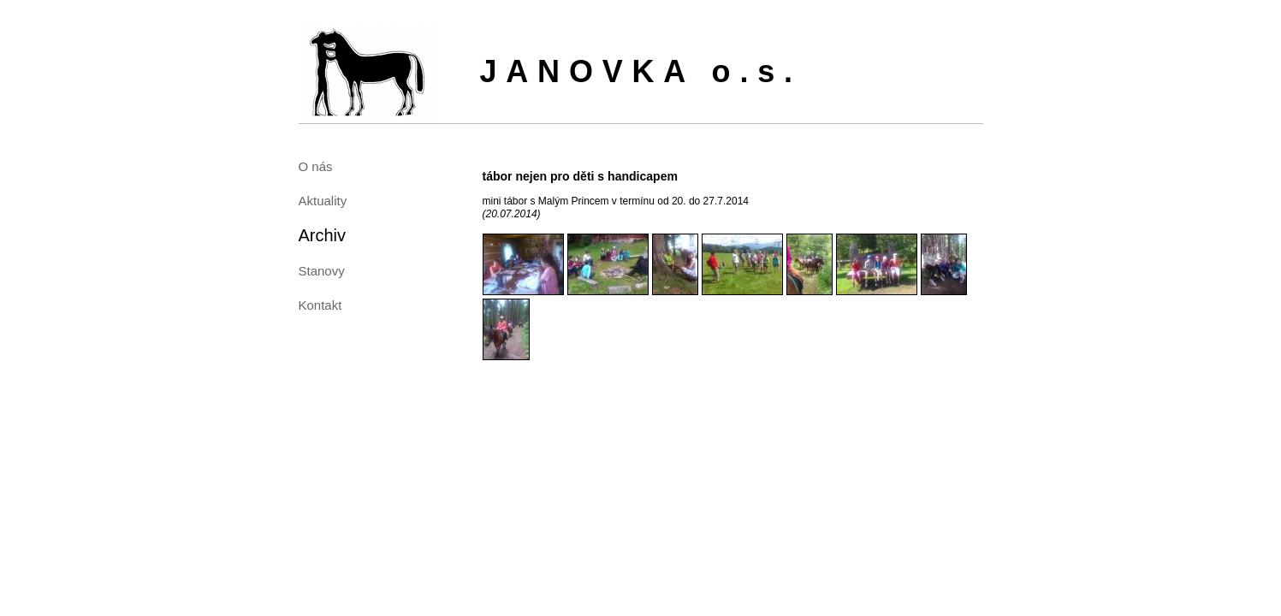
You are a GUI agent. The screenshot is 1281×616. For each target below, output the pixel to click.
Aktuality (323, 200)
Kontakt (320, 305)
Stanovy (322, 271)
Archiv (323, 235)
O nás (316, 166)
